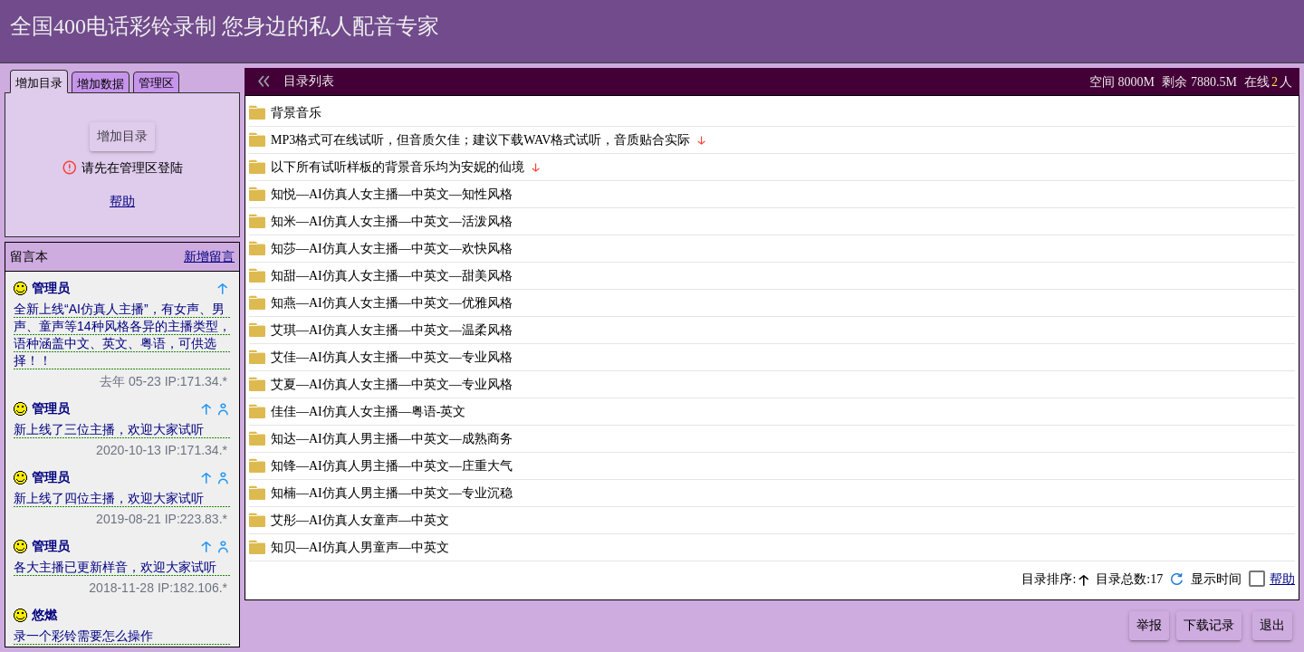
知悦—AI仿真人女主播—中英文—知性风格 (392, 194)
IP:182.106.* (192, 587)
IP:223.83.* (196, 519)
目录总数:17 (1129, 579)
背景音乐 (296, 113)
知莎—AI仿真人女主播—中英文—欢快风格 (392, 248)
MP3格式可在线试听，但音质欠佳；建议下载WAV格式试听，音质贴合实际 (480, 140)
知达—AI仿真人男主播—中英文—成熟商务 (392, 439)
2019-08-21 (128, 519)
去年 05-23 (130, 381)
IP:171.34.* (196, 381)
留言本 (29, 257)
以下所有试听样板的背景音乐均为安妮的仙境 (397, 167)
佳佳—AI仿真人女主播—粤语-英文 (368, 411)
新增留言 (209, 257)
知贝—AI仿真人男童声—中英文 (360, 547)
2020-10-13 (128, 450)
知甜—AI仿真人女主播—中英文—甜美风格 (392, 276)
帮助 (122, 201)
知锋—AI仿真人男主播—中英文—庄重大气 (392, 466)
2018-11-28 (121, 587)
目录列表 (308, 81)
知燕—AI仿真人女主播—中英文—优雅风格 (392, 303)
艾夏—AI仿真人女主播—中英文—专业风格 (392, 384)
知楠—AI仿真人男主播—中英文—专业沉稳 (392, 493)
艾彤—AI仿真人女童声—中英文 (360, 520)
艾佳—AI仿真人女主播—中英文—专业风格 (392, 357)
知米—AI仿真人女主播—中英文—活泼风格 (392, 221)
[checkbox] (1228, 579)
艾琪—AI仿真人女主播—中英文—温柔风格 (392, 330)
